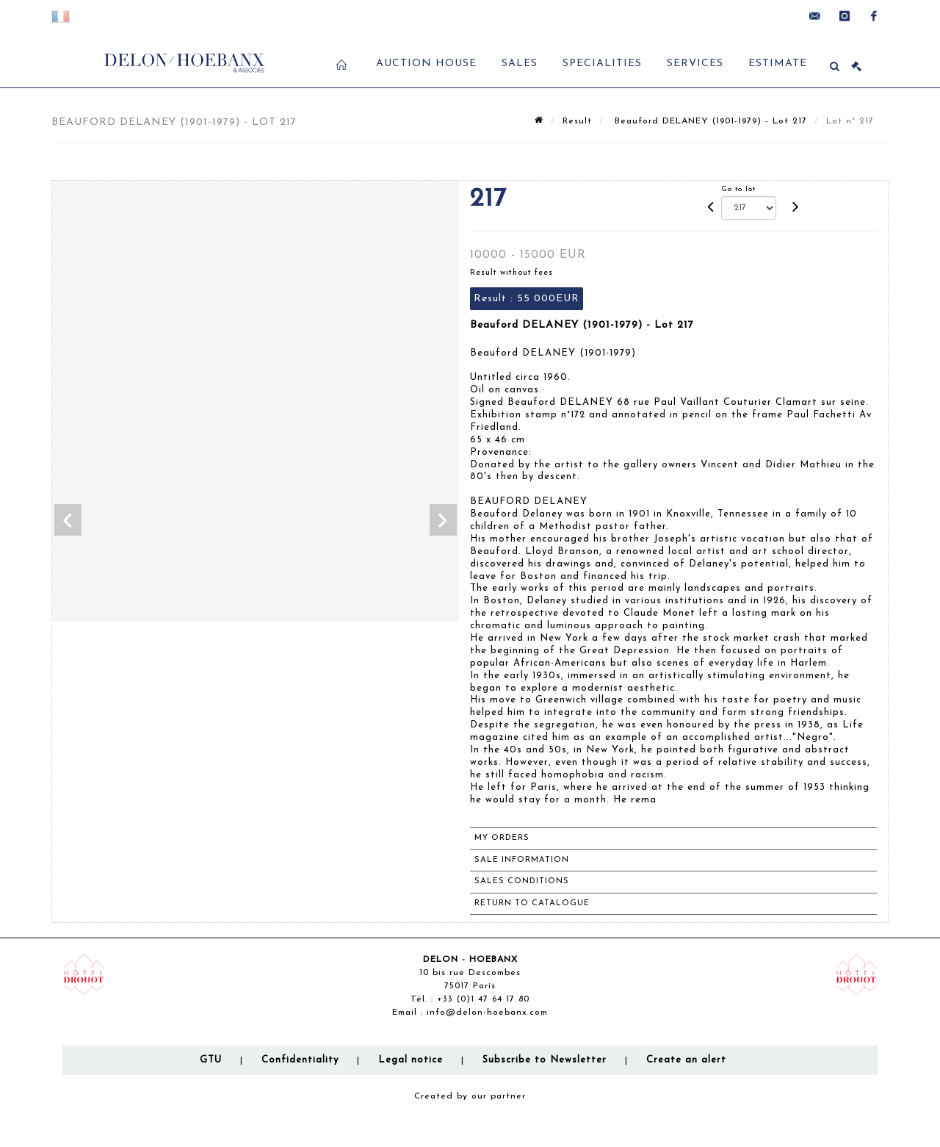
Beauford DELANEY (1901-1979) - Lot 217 (709, 121)
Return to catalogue (532, 903)
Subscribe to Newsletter (544, 1060)
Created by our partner (470, 1096)
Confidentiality (300, 1060)
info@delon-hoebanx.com (487, 1012)
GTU (211, 1060)
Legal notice (410, 1060)
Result (577, 121)
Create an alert (686, 1060)
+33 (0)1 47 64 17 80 (483, 999)
